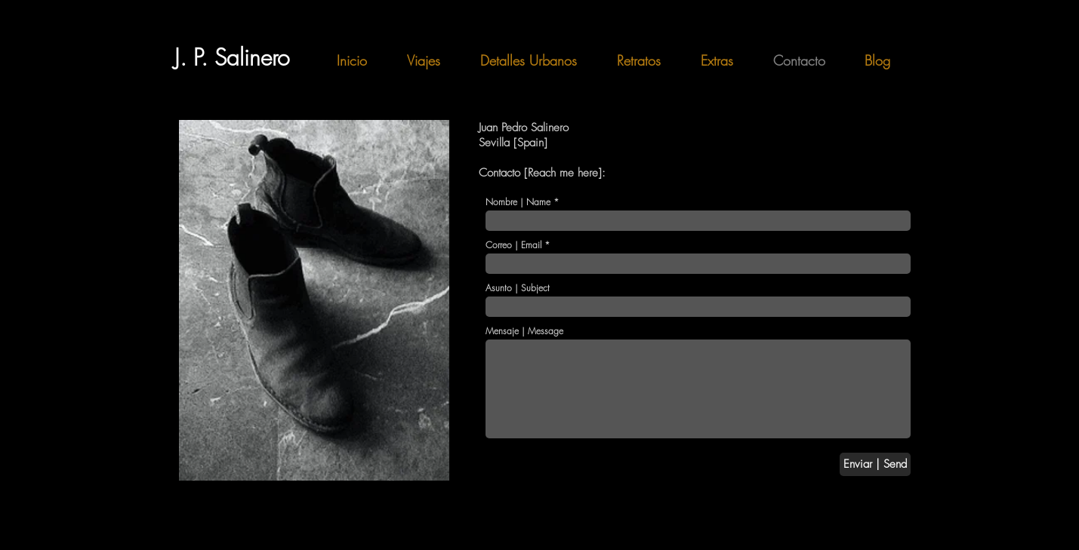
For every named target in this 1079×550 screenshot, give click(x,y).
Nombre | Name (518, 202)
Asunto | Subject (518, 288)
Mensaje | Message (524, 331)
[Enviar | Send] (875, 464)
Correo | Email (513, 245)
